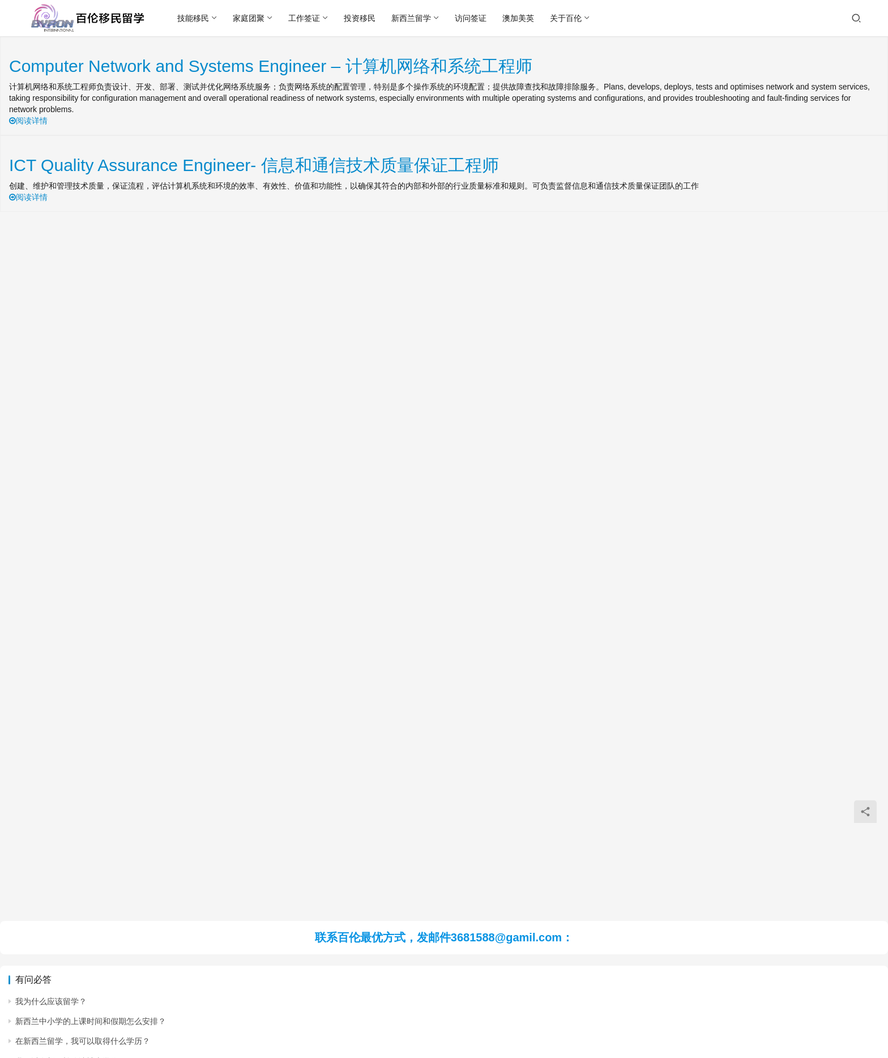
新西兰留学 (412, 18)
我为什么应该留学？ (51, 1001)
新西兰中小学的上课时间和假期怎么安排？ (90, 1021)
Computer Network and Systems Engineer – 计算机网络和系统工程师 (270, 66)
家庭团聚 (249, 18)
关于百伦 (566, 18)
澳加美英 (519, 18)
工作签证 (305, 18)
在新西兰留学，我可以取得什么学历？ (82, 1041)
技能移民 (194, 18)
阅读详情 (28, 120)
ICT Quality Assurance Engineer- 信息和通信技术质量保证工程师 (254, 165)
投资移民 (360, 18)
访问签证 (471, 18)
